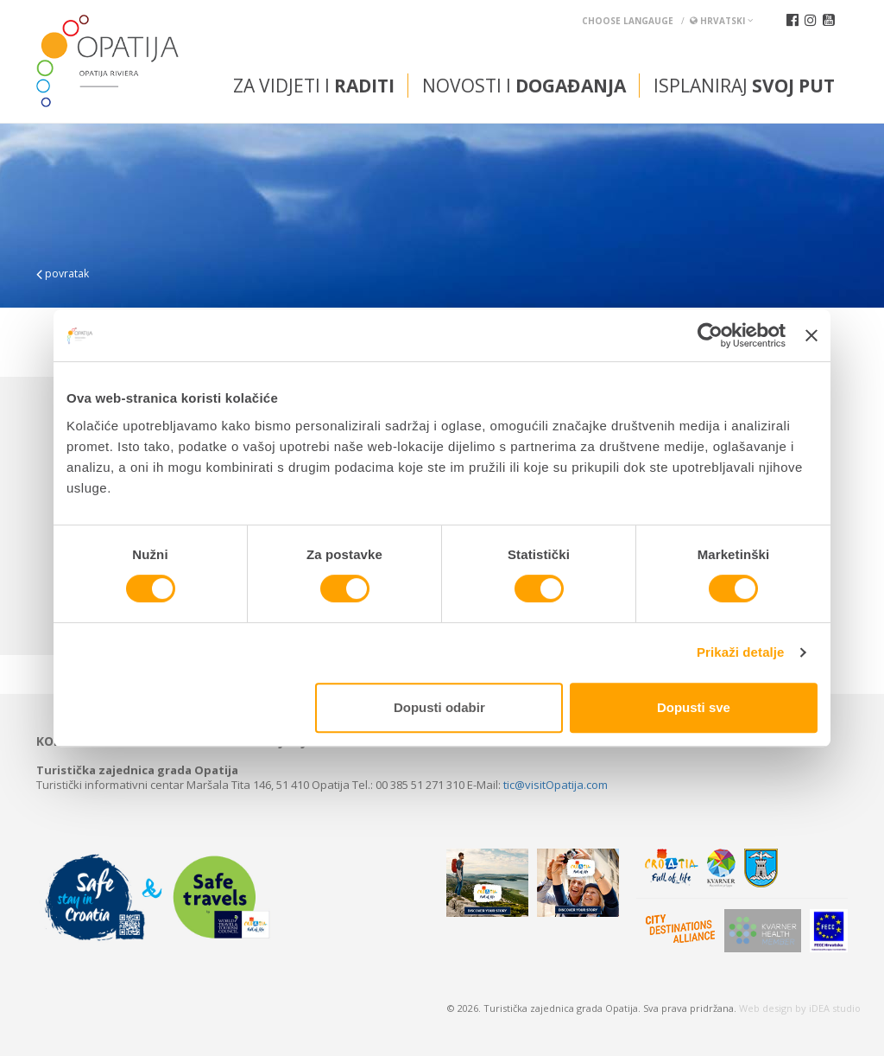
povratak (62, 273)
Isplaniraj (744, 85)
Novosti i (524, 85)
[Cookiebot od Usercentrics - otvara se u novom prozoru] (710, 335)
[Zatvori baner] (811, 335)
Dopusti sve (693, 707)
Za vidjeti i (314, 85)
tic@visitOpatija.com (555, 784)
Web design (765, 1008)
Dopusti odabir (439, 707)
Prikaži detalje (741, 652)
